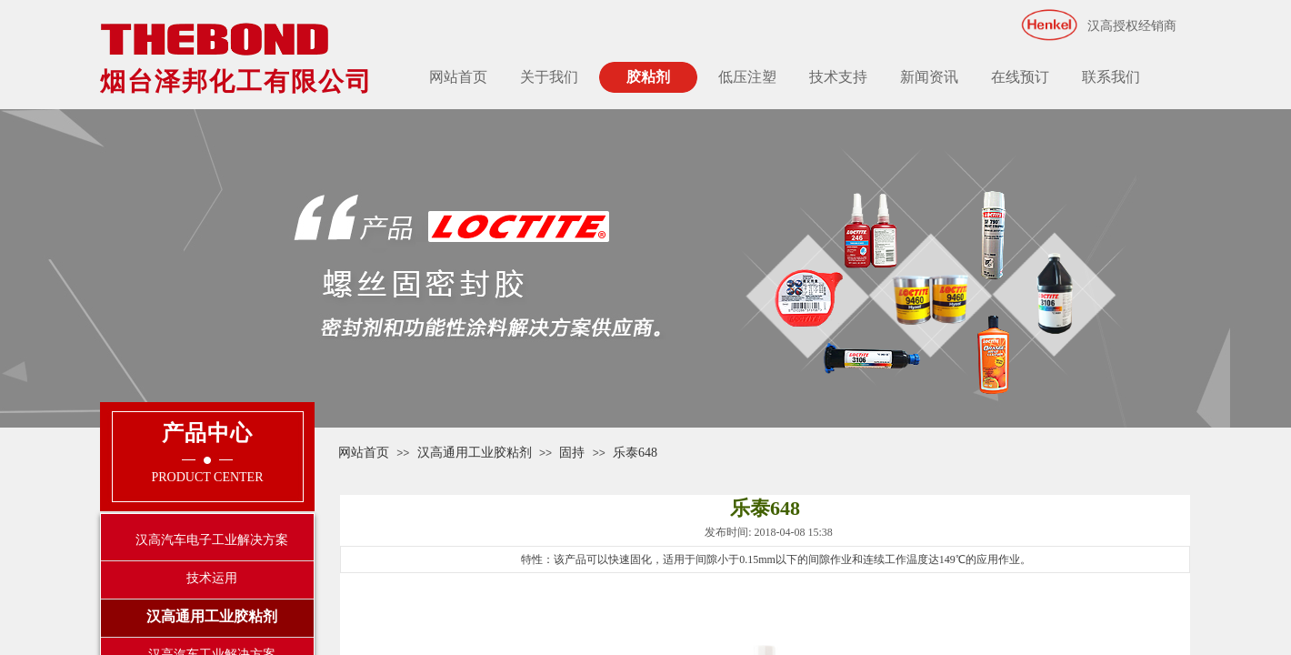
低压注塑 (747, 77)
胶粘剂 (648, 77)
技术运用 (211, 578)
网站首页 (458, 77)
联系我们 (1111, 77)
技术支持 (838, 77)
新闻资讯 (929, 77)
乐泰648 (635, 452)
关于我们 (549, 77)
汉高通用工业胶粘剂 (474, 452)
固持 (572, 452)
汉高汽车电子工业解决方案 (211, 540)
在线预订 (1020, 77)
